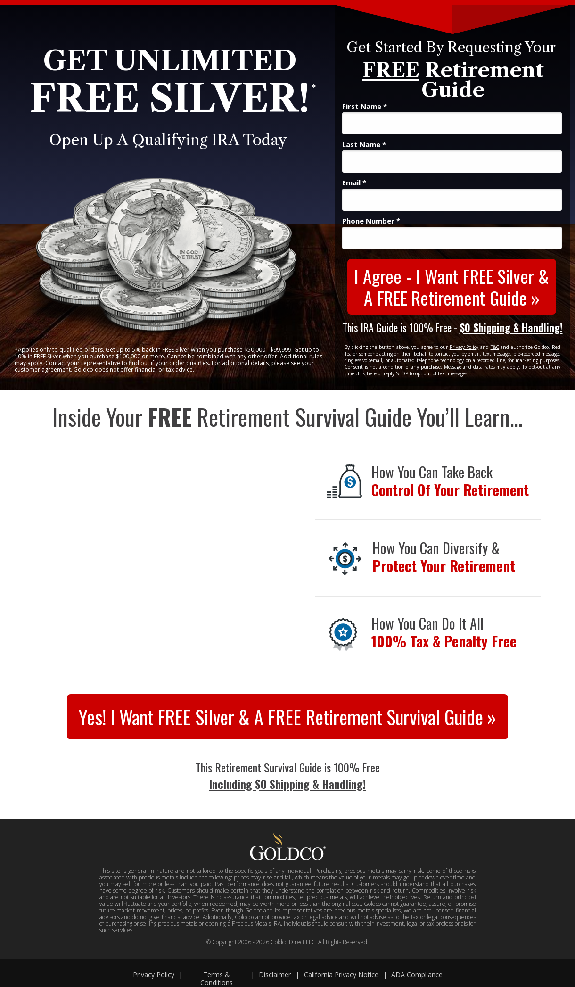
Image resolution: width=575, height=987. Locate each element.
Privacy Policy (464, 347)
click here (366, 373)
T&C (495, 347)
